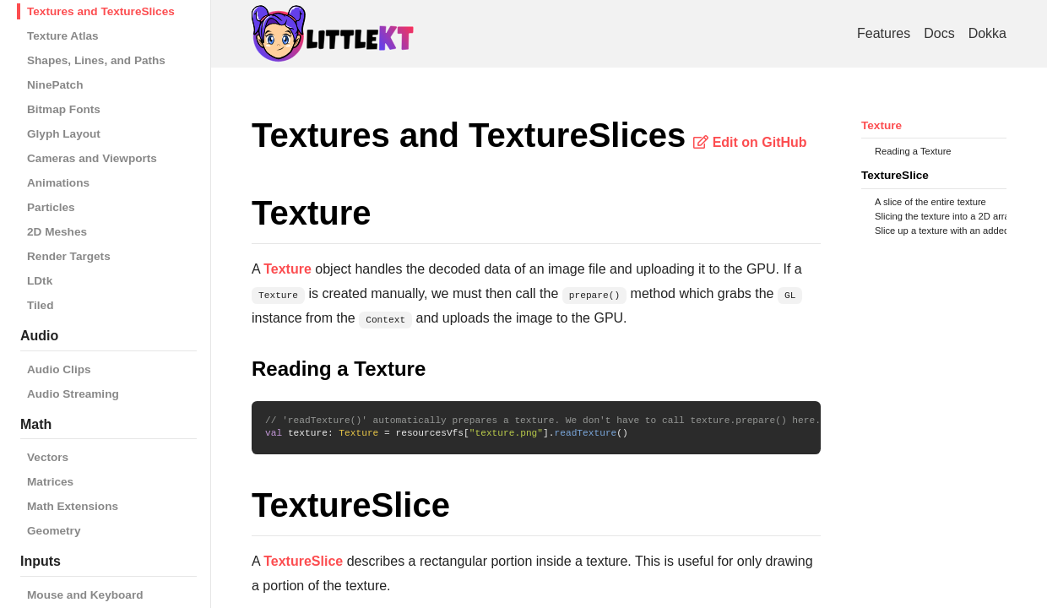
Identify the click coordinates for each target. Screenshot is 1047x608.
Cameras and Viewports (92, 158)
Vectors (47, 457)
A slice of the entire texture (930, 202)
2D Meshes (57, 231)
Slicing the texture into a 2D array (944, 216)
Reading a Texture (913, 151)
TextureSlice (895, 175)
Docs (939, 33)
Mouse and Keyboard (85, 595)
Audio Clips (59, 369)
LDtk (39, 280)
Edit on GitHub (749, 142)
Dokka (987, 33)
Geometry (53, 530)
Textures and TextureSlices (101, 11)
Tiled (40, 305)
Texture (881, 125)
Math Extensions (72, 506)
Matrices (50, 481)
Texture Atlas (63, 36)
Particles (51, 207)
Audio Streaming (73, 394)
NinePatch (55, 85)
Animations (58, 182)
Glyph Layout (63, 134)
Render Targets (69, 256)
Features (883, 33)
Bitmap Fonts (63, 109)
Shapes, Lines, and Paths (96, 60)
